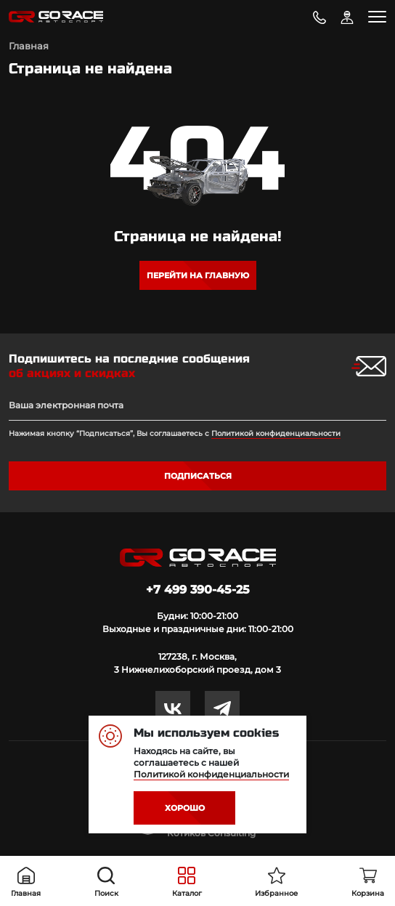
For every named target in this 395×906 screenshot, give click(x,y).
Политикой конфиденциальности (276, 433)
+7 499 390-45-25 (198, 589)
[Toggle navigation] (377, 17)
